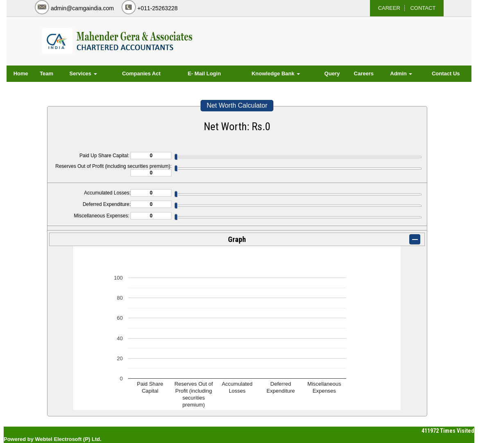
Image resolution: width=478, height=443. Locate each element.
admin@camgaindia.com (82, 8)
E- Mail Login (204, 73)
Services (83, 73)
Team (46, 73)
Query (332, 73)
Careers (364, 73)
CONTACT (422, 8)
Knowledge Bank (276, 73)
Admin (401, 73)
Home (21, 73)
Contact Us (446, 73)
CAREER (389, 8)
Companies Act (141, 73)
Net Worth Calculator (237, 105)
